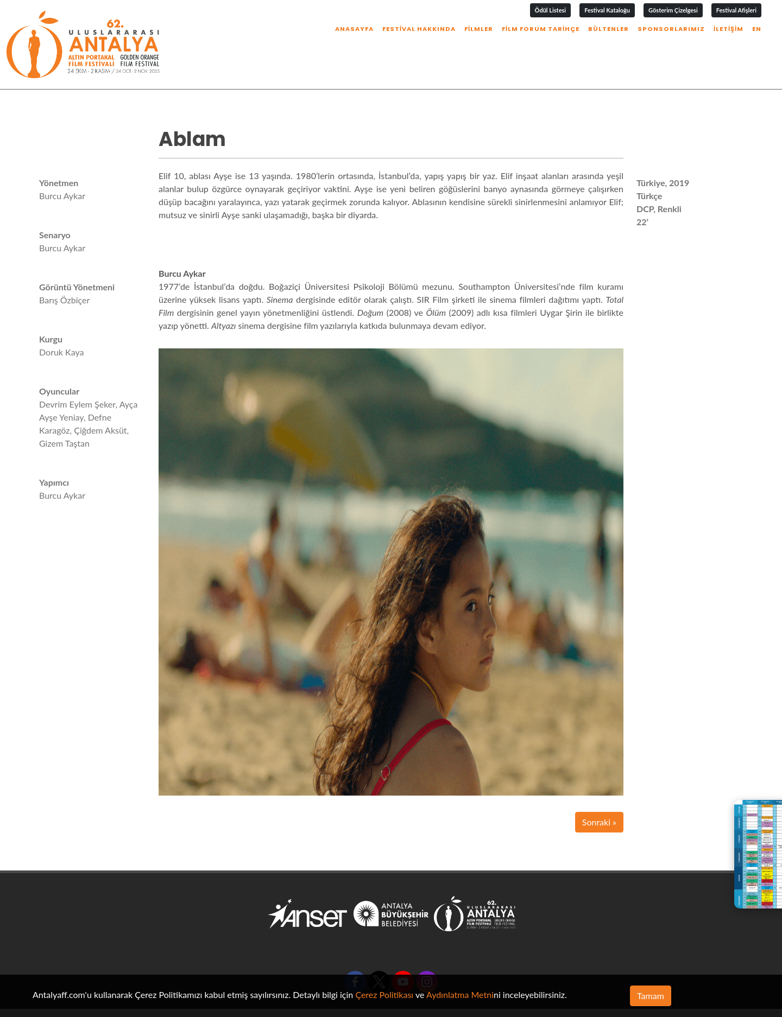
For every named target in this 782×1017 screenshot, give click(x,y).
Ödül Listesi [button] (550, 10)
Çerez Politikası (384, 994)
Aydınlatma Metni (460, 994)
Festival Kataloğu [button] (607, 10)
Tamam (650, 995)
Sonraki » (599, 788)
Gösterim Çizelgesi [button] (673, 10)
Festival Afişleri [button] (736, 10)
